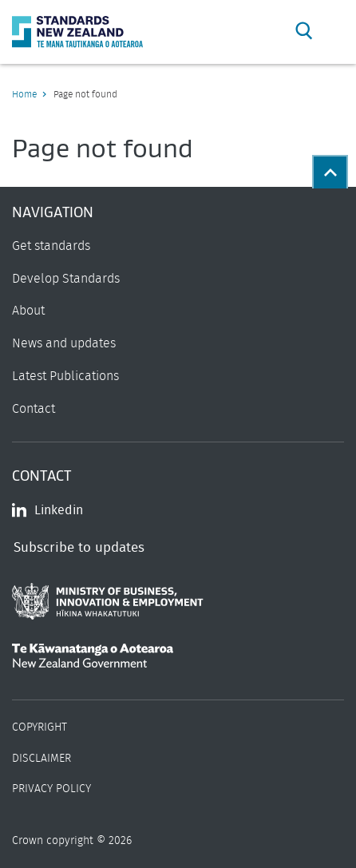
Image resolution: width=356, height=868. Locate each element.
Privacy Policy (51, 789)
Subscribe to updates (79, 547)
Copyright (39, 727)
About (28, 310)
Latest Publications (65, 376)
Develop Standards (66, 278)
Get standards (51, 246)
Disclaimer (41, 758)
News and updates (64, 343)
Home (24, 94)
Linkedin (47, 510)
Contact (33, 408)
